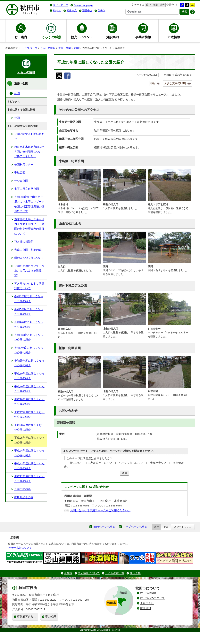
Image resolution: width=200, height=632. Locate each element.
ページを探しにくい (131, 462)
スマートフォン (183, 526)
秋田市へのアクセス (152, 598)
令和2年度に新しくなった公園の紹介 (28, 350)
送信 (124, 473)
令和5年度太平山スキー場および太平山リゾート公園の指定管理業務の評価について (29, 204)
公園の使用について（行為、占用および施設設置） (29, 271)
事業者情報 (143, 37)
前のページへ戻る (104, 526)
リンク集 (135, 573)
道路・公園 (64, 48)
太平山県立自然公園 (26, 188)
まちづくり (147, 603)
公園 (76, 48)
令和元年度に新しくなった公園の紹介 (29, 363)
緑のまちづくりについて (29, 257)
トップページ (29, 48)
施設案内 (112, 37)
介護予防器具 (22, 489)
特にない (75, 462)
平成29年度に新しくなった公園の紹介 (29, 389)
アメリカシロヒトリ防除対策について (29, 286)
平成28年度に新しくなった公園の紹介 (29, 401)
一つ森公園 (21, 180)
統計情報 (145, 608)
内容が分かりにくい (100, 462)
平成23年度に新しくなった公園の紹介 (29, 466)
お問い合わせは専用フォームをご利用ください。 (100, 510)
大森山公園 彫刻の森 (28, 249)
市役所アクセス (26, 616)
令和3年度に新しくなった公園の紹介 (28, 337)
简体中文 (72, 10)
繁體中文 (87, 10)
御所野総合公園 (23, 497)
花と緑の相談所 (23, 241)
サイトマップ (60, 5)
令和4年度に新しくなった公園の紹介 (28, 324)
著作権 (68, 573)
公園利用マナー (23, 164)
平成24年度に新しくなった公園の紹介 (29, 453)
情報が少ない (158, 462)
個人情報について (89, 573)
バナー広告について (20, 547)
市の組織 (50, 616)
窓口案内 (20, 37)
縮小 (148, 5)
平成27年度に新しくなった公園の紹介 (29, 414)
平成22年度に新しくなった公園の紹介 (29, 478)
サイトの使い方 (114, 573)
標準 (155, 5)
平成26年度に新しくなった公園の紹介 (29, 427)
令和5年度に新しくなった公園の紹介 (28, 311)
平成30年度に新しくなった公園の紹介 (29, 376)
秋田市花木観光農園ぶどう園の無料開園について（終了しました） (29, 151)
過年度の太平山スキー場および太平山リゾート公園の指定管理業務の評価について (29, 226)
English (57, 10)
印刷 (152, 83)
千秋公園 (19, 172)
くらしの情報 (47, 48)
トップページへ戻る (135, 526)
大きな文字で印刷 (175, 83)
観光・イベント (82, 37)
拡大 (162, 5)
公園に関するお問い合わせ (29, 136)
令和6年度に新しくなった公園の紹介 (28, 299)
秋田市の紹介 (148, 593)
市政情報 (174, 37)
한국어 (101, 10)
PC (166, 526)
